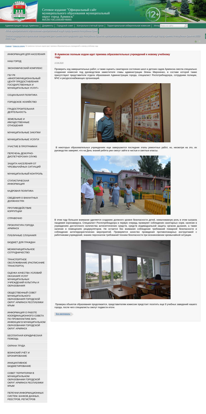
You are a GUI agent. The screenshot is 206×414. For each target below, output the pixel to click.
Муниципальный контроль (25, 173)
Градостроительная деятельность (21, 110)
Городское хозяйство (22, 102)
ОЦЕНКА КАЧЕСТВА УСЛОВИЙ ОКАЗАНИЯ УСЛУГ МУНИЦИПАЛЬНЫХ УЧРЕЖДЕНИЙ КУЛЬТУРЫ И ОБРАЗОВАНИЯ (25, 279)
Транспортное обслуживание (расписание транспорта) (26, 262)
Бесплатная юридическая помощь (25, 337)
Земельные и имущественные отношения (18, 122)
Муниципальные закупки (24, 132)
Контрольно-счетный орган (90, 25)
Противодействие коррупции (20, 210)
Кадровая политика (20, 190)
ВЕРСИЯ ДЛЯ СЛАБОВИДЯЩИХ (56, 19)
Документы (47, 25)
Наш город (14, 61)
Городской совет (65, 25)
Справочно (15, 218)
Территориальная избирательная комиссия (128, 25)
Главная (8, 46)
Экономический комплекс (25, 68)
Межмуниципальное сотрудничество (21, 251)
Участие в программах (22, 146)
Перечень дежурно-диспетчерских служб (22, 155)
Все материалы (63, 314)
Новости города (19, 46)
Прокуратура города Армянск (21, 227)
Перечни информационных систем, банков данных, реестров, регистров (26, 396)
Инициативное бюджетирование (19, 364)
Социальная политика (22, 95)
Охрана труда (16, 345)
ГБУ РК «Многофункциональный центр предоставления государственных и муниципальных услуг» (24, 81)
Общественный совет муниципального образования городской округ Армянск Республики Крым (25, 299)
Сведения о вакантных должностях (23, 199)
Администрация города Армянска (22, 25)
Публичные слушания (22, 235)
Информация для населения (26, 54)
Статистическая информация (18, 182)
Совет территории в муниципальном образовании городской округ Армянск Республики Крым (25, 379)
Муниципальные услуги (23, 139)
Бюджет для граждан (21, 242)
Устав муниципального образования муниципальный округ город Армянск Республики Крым (51, 31)
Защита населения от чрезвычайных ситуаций (24, 165)
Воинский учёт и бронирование (19, 354)
